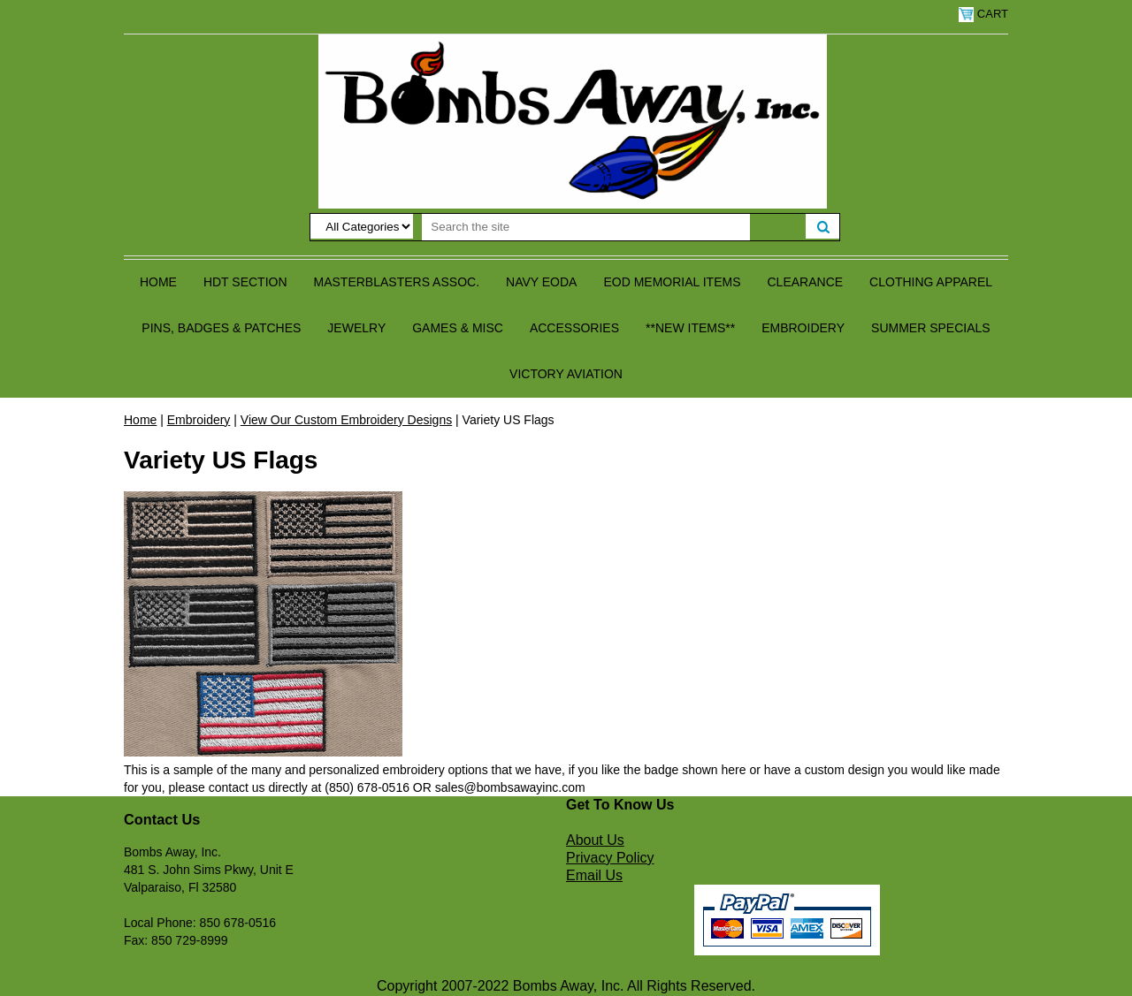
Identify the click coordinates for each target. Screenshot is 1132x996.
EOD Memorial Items (671, 282)
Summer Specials (930, 328)
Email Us (594, 875)
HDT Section (245, 282)
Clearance (806, 282)
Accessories (574, 328)
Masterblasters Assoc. (397, 282)
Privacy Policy (610, 857)
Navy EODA (541, 282)
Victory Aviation (566, 374)
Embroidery (803, 328)
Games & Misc (457, 328)
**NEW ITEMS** (690, 328)
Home (158, 282)
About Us (595, 840)
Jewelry (356, 328)
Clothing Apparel (930, 282)
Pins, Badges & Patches (221, 328)
